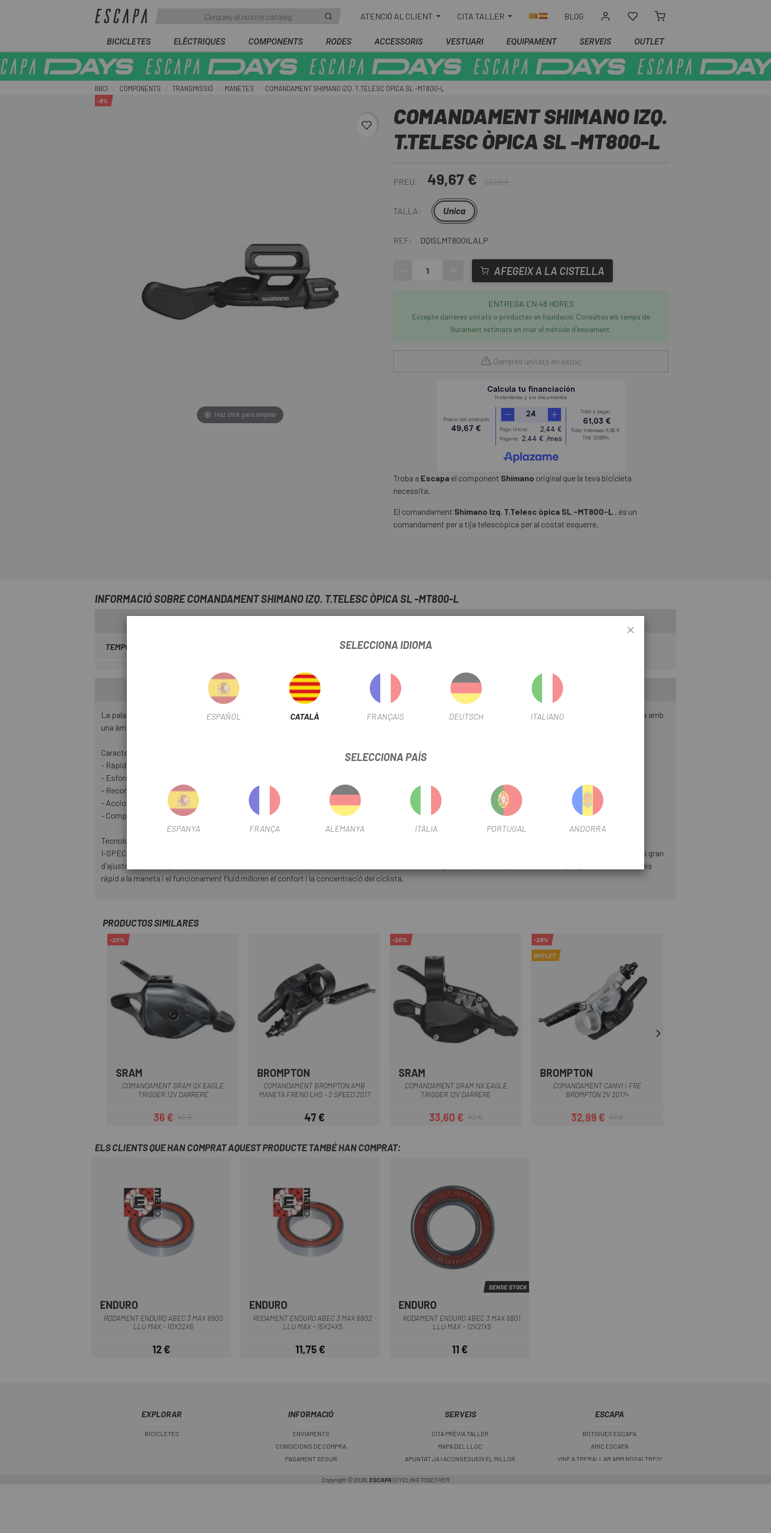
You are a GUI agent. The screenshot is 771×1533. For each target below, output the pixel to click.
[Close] (630, 630)
